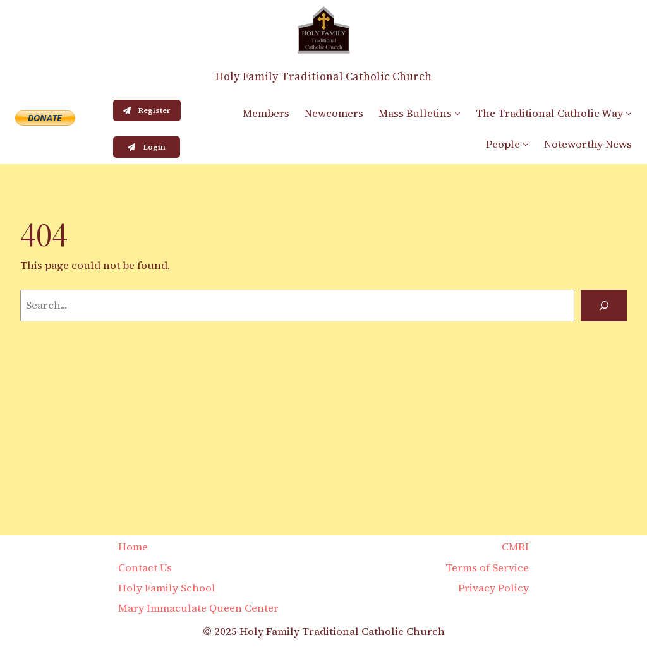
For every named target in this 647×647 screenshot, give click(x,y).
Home (133, 547)
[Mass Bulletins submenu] (457, 113)
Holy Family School (166, 588)
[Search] (604, 305)
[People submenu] (526, 144)
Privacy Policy (493, 588)
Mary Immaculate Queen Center (198, 608)
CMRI (515, 547)
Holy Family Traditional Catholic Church (323, 76)
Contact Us (145, 568)
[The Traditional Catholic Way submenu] (629, 113)
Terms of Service (487, 568)
